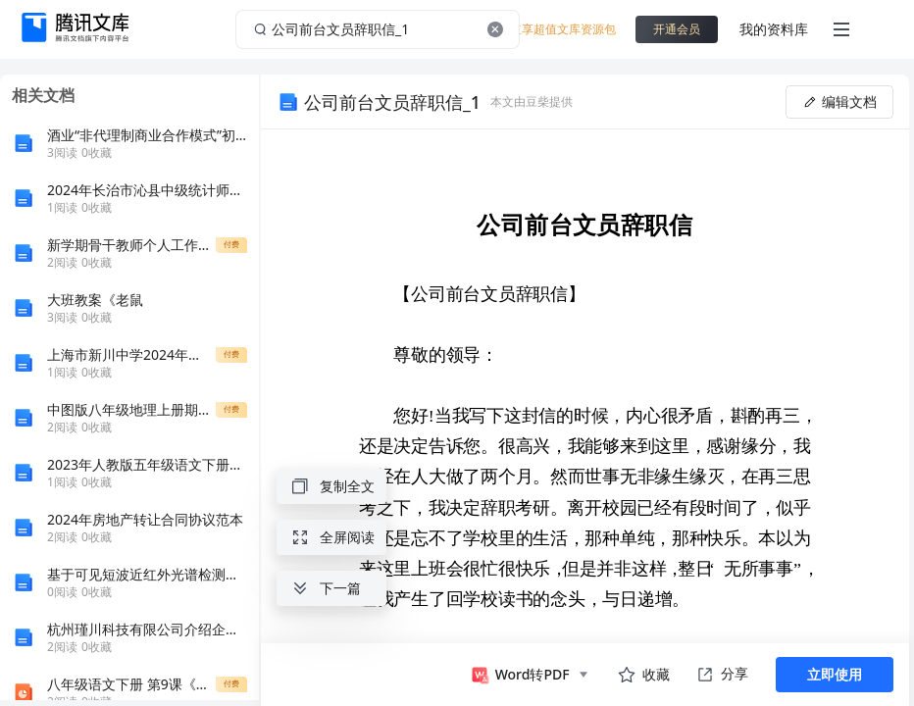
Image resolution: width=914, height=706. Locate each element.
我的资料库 (773, 29)
